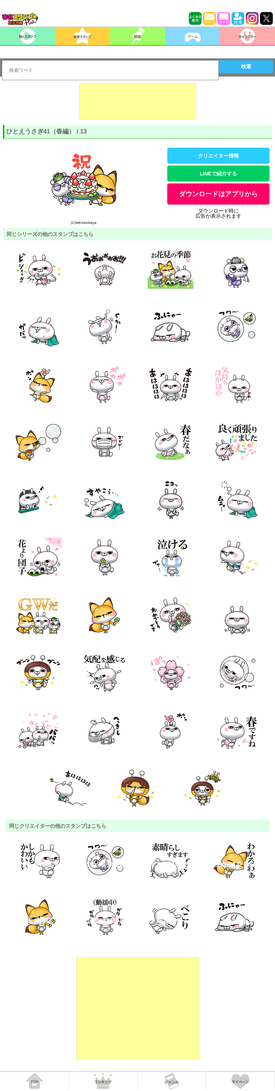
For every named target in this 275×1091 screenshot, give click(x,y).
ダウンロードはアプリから (218, 194)
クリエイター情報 (218, 156)
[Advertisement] (137, 101)
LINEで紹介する (218, 173)
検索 (246, 66)
